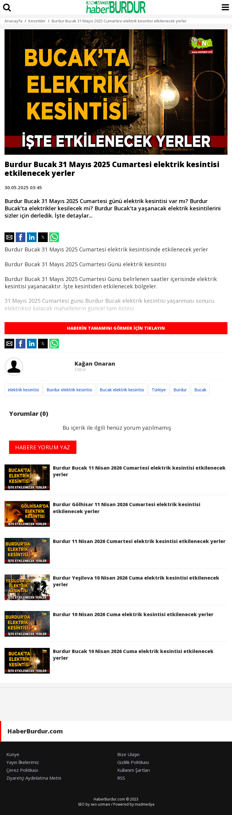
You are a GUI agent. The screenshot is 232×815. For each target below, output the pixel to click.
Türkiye (159, 390)
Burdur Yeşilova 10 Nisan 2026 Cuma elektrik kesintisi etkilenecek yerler (112, 587)
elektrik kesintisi (23, 390)
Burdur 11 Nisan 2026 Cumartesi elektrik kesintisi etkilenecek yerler (115, 551)
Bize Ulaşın (128, 754)
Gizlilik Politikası (133, 762)
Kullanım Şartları (133, 770)
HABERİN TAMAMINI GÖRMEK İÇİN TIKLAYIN (116, 328)
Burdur (180, 390)
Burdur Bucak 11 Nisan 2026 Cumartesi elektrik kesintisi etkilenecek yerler (115, 477)
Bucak (200, 390)
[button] (9, 237)
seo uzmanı (100, 804)
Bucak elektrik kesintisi (122, 390)
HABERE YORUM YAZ (42, 447)
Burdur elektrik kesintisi (69, 390)
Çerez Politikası (22, 770)
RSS (121, 778)
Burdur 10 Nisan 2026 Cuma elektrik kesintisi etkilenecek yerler (109, 624)
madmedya (144, 804)
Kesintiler (37, 21)
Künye (12, 754)
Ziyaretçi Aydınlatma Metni (33, 778)
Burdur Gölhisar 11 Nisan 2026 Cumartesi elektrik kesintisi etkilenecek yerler (102, 514)
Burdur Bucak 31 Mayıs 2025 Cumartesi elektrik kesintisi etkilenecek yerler (119, 21)
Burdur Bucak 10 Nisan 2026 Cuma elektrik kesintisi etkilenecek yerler (109, 661)
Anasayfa (13, 21)
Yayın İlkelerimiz (22, 762)
